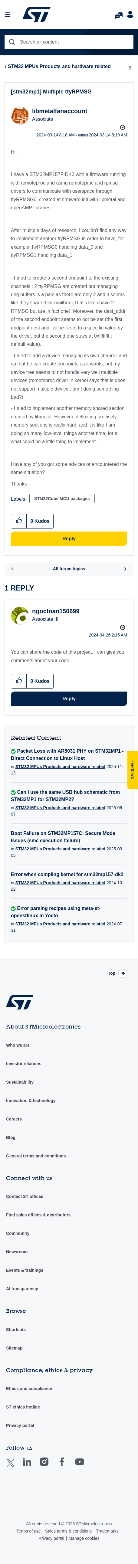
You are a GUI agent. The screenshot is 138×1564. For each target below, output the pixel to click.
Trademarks (107, 1531)
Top (111, 973)
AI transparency (22, 1288)
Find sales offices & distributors (38, 1214)
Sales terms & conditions (68, 1531)
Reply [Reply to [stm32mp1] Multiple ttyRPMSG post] (69, 538)
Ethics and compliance (29, 1388)
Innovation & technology (30, 1100)
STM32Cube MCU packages (62, 498)
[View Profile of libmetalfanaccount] (59, 111)
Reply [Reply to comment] (69, 698)
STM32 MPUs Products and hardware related (59, 66)
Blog (10, 1137)
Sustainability (20, 1082)
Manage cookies (84, 1538)
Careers (14, 1119)
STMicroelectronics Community (36, 14)
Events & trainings (24, 1270)
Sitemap (14, 1348)
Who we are (18, 1045)
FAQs (119, 13)
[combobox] (69, 42)
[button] (19, 521)
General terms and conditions (36, 1155)
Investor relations (23, 1063)
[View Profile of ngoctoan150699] (56, 611)
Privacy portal (20, 1425)
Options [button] (129, 67)
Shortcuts (16, 1329)
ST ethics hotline (23, 1407)
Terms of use (28, 1531)
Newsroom (17, 1251)
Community (17, 1233)
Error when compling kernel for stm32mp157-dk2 (67, 874)
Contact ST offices (24, 1196)
